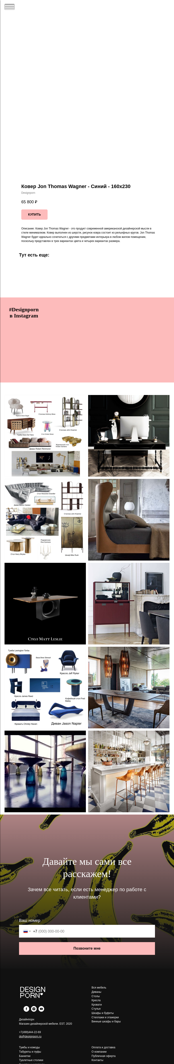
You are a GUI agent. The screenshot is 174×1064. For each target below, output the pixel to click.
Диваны (96, 992)
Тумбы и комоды (29, 1047)
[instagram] (34, 1010)
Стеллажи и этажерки (105, 1017)
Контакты (97, 1060)
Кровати (97, 1004)
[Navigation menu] (9, 7)
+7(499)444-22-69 (30, 1032)
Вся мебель (99, 987)
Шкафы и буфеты (103, 1013)
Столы (96, 996)
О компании (99, 1051)
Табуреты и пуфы (30, 1051)
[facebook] (26, 1010)
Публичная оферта (104, 1056)
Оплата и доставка (103, 1047)
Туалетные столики (31, 1060)
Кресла (96, 1000)
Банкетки (24, 1056)
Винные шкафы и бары (106, 1021)
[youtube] (41, 1010)
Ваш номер (29, 920)
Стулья (96, 1008)
